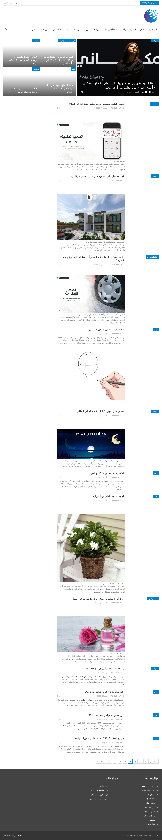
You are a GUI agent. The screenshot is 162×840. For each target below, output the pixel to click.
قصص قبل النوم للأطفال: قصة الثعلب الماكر (100, 411)
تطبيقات (77, 29)
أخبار (142, 29)
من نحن (44, 29)
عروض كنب (151, 794)
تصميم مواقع (150, 803)
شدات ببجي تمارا (149, 790)
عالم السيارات (152, 257)
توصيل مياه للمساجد (147, 815)
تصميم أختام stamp (148, 786)
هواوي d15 (67, 726)
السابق (153, 761)
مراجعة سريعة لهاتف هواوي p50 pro (104, 668)
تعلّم (155, 496)
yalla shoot (104, 786)
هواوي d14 (87, 700)
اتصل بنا (33, 29)
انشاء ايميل (151, 799)
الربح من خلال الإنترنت (67, 41)
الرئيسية (153, 29)
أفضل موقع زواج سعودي (99, 799)
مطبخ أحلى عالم (111, 29)
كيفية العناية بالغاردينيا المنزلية (108, 496)
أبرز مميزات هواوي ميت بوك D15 (106, 715)
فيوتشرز (152, 820)
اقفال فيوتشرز (150, 824)
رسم (155, 330)
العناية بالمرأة (129, 29)
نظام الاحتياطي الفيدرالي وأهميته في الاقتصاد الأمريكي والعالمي (23, 60)
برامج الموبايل (92, 29)
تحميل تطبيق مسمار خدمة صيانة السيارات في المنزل (96, 103)
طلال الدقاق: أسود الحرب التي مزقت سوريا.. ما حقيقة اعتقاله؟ (58, 88)
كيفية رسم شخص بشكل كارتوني (106, 329)
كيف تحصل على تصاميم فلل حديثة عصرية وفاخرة (97, 176)
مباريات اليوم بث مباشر (100, 790)
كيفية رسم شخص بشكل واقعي (107, 473)
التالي (100, 761)
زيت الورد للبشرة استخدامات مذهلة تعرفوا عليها (98, 598)
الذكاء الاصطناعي (60, 29)
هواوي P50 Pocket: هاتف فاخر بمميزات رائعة (99, 738)
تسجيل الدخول (10, 3)
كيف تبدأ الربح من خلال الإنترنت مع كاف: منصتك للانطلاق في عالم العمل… (58, 60)
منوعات (154, 41)
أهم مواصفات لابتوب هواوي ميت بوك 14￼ (102, 691)
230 (108, 762)
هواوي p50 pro (80, 676)
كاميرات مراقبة (150, 811)
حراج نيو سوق (150, 807)
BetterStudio (22, 835)
